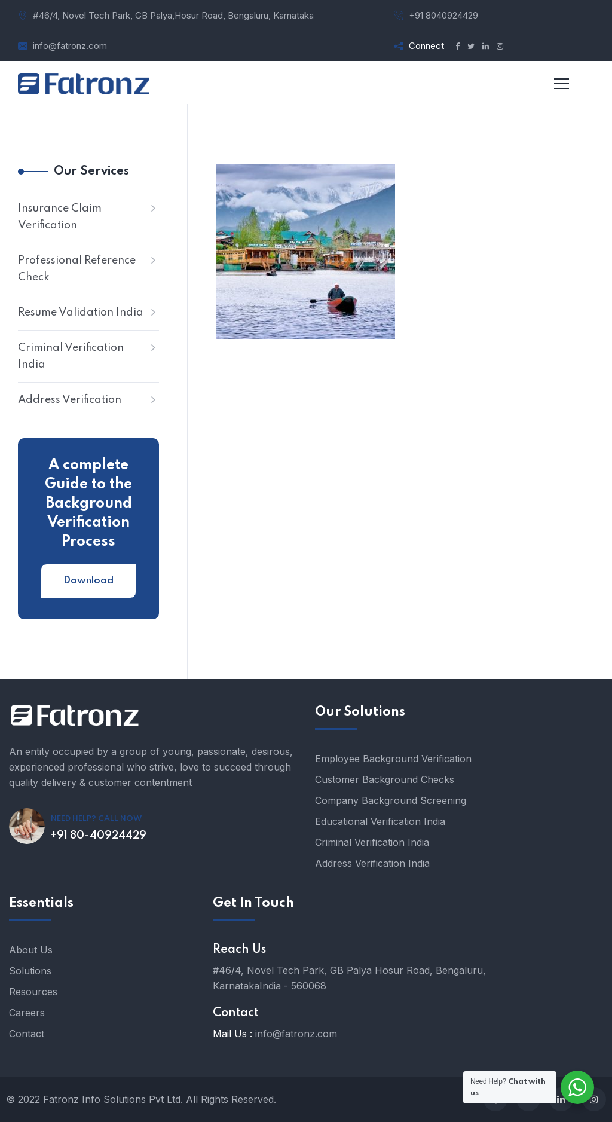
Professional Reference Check (77, 269)
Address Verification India (372, 863)
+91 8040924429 (443, 15)
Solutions (30, 971)
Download (88, 581)
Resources (33, 992)
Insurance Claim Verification (60, 217)
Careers (27, 1013)
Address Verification (69, 400)
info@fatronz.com (70, 45)
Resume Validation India (80, 312)
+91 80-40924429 (98, 835)
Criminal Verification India (71, 356)
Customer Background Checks (384, 779)
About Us (31, 950)
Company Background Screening (390, 800)
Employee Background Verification (393, 759)
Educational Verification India (380, 821)
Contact (26, 1034)
